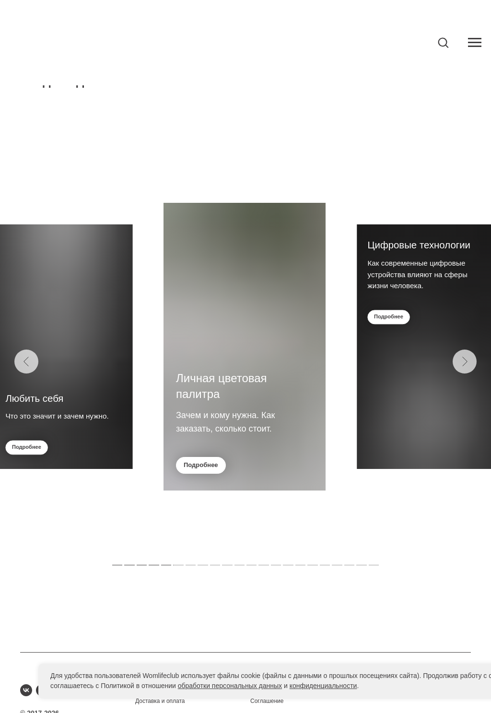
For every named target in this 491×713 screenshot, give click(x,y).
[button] (443, 42)
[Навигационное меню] (474, 42)
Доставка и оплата (160, 701)
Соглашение (266, 701)
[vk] (26, 690)
